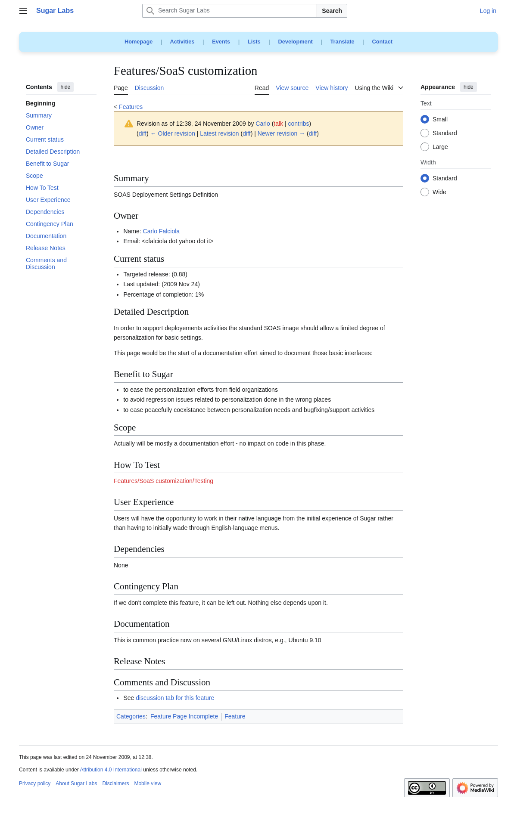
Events (221, 41)
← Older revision (172, 133)
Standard (445, 133)
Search (332, 10)
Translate (342, 41)
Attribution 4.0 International (110, 770)
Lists (254, 41)
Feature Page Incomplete (184, 716)
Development (295, 41)
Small (440, 119)
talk (278, 123)
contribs (298, 123)
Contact (382, 41)
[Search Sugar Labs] (229, 11)
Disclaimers (115, 783)
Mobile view (147, 783)
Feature (234, 716)
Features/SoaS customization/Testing (163, 480)
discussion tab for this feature (175, 697)
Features (131, 106)
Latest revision (219, 133)
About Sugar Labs (76, 783)
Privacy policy (34, 783)
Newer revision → (281, 133)
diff (142, 133)
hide (66, 87)
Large (440, 147)
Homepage (139, 41)
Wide (439, 192)
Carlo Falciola (161, 231)
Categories (131, 716)
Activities (182, 41)
